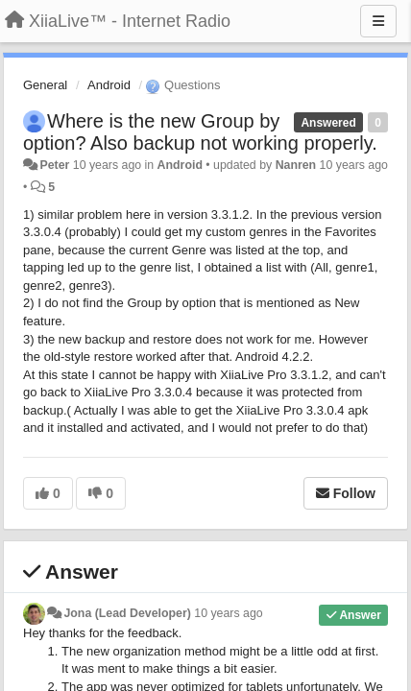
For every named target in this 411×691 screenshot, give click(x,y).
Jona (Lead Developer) (126, 613)
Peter (54, 165)
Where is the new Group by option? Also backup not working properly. (200, 132)
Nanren (296, 165)
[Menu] (378, 21)
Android (109, 85)
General (45, 85)
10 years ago (228, 613)
